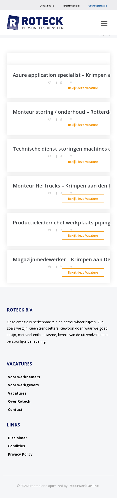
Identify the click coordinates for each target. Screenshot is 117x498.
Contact (15, 409)
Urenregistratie (97, 5)
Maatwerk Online (84, 485)
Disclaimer (17, 437)
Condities (16, 446)
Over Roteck (19, 401)
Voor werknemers (24, 377)
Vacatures (17, 393)
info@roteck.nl (71, 5)
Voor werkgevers (23, 385)
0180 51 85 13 (47, 5)
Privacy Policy (20, 454)
